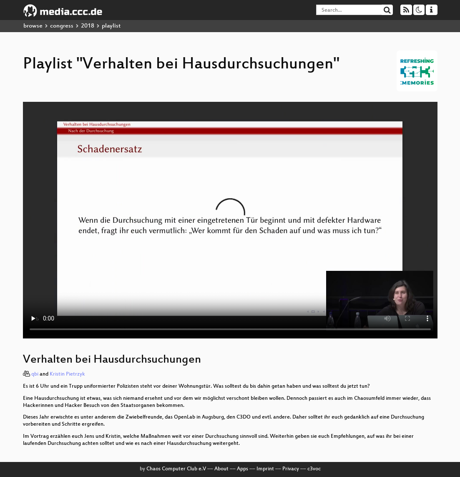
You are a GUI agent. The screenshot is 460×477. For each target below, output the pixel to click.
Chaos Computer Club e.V (176, 469)
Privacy (290, 469)
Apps (242, 469)
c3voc (314, 469)
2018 (87, 26)
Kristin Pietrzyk (67, 374)
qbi (34, 374)
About (221, 469)
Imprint (265, 469)
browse (33, 26)
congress (61, 26)
